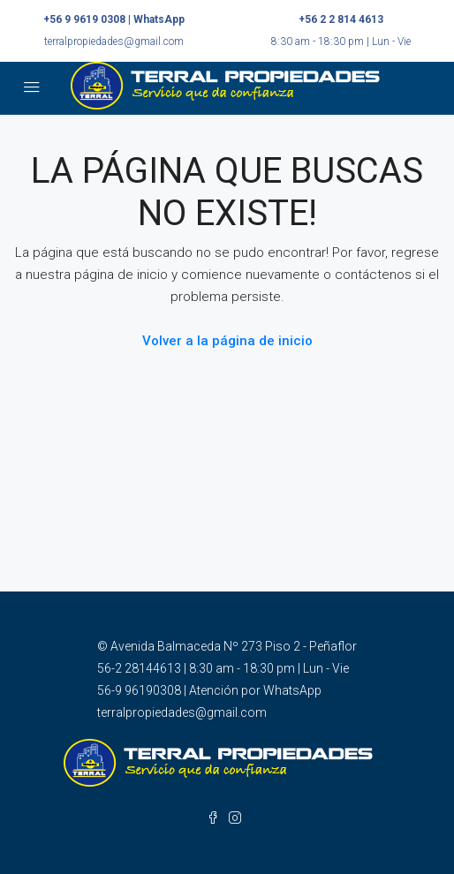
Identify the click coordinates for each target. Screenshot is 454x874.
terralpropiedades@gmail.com (114, 41)
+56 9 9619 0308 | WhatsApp (114, 19)
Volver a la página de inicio (227, 341)
